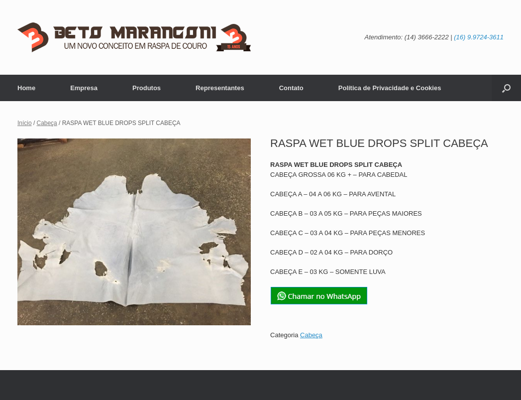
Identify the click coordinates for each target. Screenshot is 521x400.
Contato (291, 88)
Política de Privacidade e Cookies (389, 88)
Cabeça (47, 123)
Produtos (146, 88)
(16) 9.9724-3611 (479, 37)
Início (24, 123)
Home (26, 88)
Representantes (220, 88)
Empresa (84, 88)
